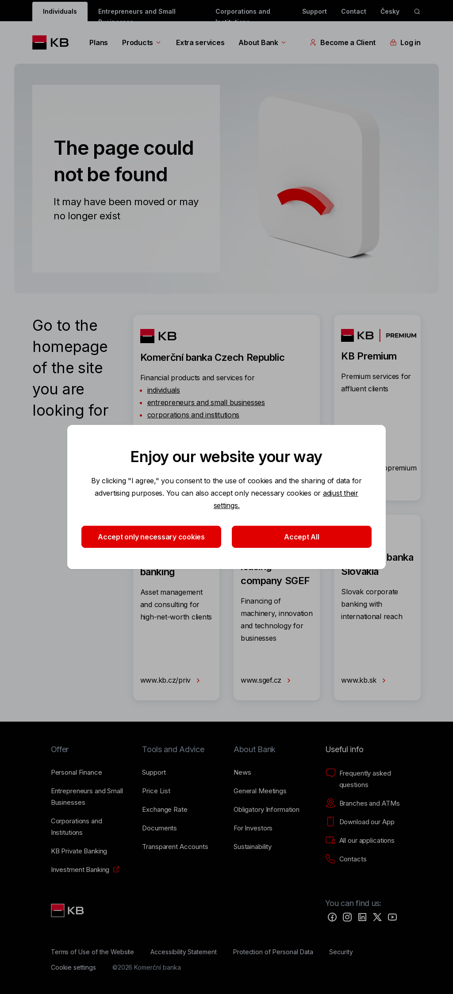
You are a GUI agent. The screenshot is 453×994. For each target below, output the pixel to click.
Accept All (301, 536)
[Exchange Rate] (164, 809)
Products (142, 42)
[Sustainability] (253, 847)
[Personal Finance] (76, 772)
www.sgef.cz (267, 680)
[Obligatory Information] (266, 809)
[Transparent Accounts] (175, 847)
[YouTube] (392, 917)
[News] (242, 772)
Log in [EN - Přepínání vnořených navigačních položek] (405, 42)
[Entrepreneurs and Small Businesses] (89, 796)
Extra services (200, 42)
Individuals (60, 11)
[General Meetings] (260, 791)
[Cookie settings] (73, 967)
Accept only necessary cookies (151, 536)
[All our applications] (360, 840)
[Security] (341, 952)
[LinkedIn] (362, 917)
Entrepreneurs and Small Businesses (137, 14)
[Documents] (159, 828)
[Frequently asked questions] (364, 779)
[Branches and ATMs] (362, 803)
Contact (353, 11)
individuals (163, 390)
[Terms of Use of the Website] (92, 952)
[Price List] (156, 791)
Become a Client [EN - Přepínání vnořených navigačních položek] (343, 42)
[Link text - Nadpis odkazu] (68, 910)
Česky (389, 11)
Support (314, 11)
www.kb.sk (365, 680)
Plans (98, 42)
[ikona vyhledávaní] (417, 11)
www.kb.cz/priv (171, 680)
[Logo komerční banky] (53, 42)
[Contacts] (346, 859)
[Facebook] (332, 917)
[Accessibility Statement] (183, 952)
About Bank (262, 42)
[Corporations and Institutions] (89, 826)
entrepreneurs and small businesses (206, 402)
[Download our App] (360, 822)
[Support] (153, 772)
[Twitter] (377, 917)
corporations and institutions (193, 414)
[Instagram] (347, 917)
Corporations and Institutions (242, 14)
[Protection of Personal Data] (273, 952)
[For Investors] (253, 828)
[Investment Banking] (80, 869)
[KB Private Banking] (79, 851)
